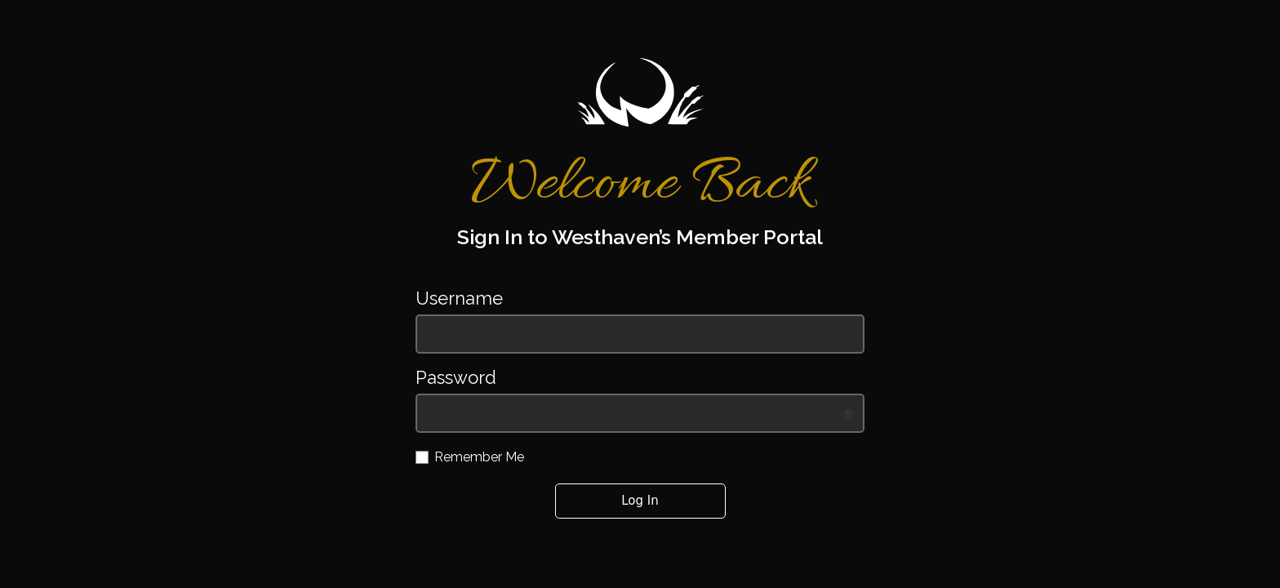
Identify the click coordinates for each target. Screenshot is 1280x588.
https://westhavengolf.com (640, 92)
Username (459, 298)
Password (456, 377)
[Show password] (848, 413)
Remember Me (479, 457)
